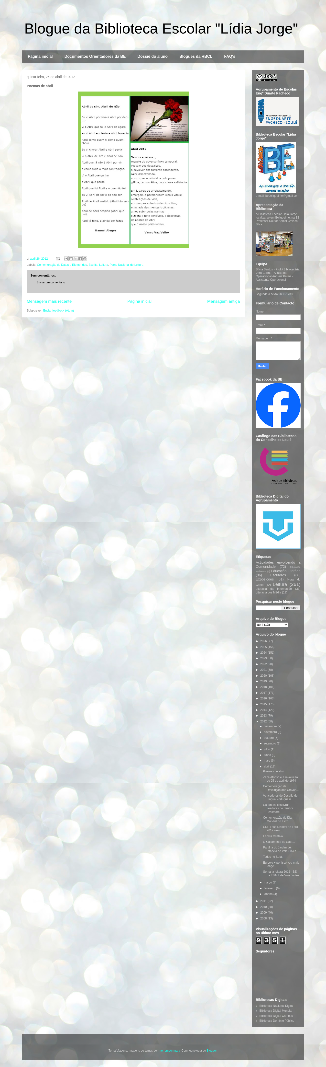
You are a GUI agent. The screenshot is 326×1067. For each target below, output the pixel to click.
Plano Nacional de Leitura (126, 265)
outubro (269, 738)
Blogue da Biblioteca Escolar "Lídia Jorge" (161, 28)
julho (267, 749)
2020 (264, 675)
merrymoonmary (169, 1050)
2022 (264, 664)
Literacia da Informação (274, 589)
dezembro (271, 726)
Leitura (103, 265)
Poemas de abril (273, 771)
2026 (264, 641)
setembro (270, 743)
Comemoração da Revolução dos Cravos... (281, 788)
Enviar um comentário (51, 282)
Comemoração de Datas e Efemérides (62, 265)
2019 (264, 681)
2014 (264, 710)
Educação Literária (285, 571)
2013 (264, 715)
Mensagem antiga (223, 301)
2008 (264, 918)
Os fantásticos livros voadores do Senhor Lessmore (278, 808)
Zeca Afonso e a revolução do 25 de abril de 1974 (280, 779)
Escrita (93, 265)
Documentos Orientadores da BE (95, 56)
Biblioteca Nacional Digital (276, 1006)
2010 (264, 907)
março (268, 882)
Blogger (212, 1050)
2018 (264, 687)
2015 (264, 704)
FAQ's (229, 56)
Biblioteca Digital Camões (276, 1016)
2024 (264, 652)
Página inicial (40, 56)
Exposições (265, 579)
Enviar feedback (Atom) (58, 310)
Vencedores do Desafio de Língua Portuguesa (280, 797)
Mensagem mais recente (49, 301)
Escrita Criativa (273, 836)
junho (268, 755)
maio (267, 760)
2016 (264, 698)
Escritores (278, 575)
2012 (264, 721)
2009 (264, 912)
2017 (264, 693)
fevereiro (270, 888)
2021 (264, 670)
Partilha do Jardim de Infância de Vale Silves (279, 849)
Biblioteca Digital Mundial (276, 1010)
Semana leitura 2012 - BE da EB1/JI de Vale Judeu (281, 873)
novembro (271, 732)
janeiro (268, 894)
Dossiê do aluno (152, 56)
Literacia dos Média (268, 592)
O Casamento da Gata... (279, 842)
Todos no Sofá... (273, 856)
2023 (264, 658)
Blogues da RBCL (195, 56)
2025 (264, 647)
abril (267, 766)
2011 (264, 901)
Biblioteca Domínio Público (277, 1020)
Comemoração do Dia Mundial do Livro (277, 819)
